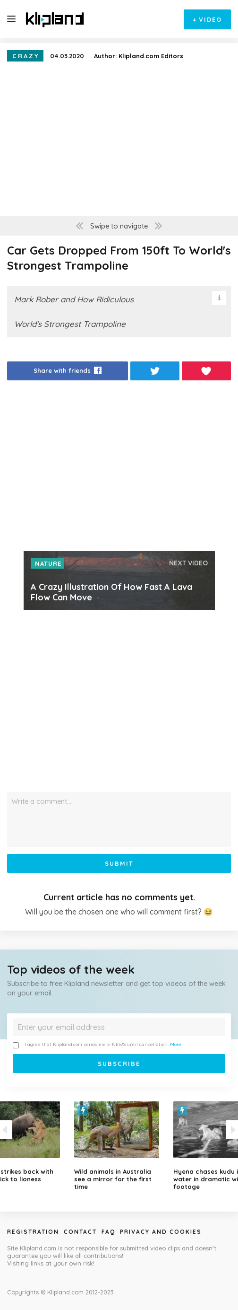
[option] (119, 1145)
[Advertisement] (119, 468)
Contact (80, 1231)
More (175, 1044)
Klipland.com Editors (151, 56)
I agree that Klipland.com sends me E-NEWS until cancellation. (97, 1044)
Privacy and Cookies (161, 1231)
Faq (108, 1231)
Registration (33, 1231)
